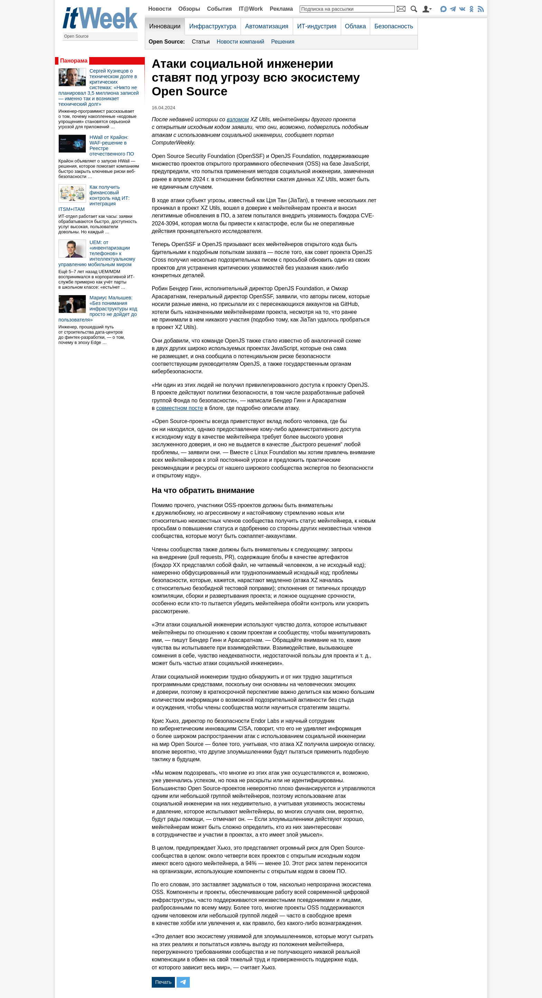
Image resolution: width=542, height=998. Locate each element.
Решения (283, 42)
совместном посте (179, 408)
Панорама (73, 61)
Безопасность (393, 26)
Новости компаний (240, 42)
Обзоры (189, 9)
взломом (238, 119)
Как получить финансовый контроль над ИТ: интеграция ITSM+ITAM (94, 198)
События (219, 9)
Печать (163, 982)
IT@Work (251, 9)
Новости (159, 9)
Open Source (76, 36)
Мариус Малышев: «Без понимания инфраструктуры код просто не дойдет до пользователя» (97, 309)
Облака (355, 26)
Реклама (281, 9)
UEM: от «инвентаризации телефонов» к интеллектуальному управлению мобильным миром (96, 253)
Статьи (201, 42)
